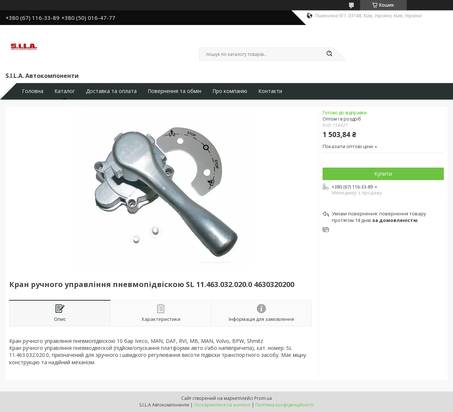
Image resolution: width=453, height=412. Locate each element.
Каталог (64, 91)
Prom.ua (263, 398)
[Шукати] (329, 54)
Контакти (270, 91)
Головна (32, 91)
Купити (383, 173)
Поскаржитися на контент (222, 405)
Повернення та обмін (174, 91)
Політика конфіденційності (284, 405)
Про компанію (229, 91)
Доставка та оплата (111, 91)
